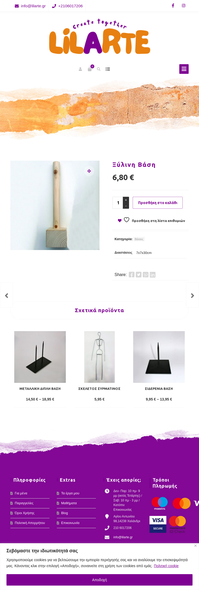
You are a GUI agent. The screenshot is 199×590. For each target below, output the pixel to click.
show (107, 69)
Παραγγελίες (24, 503)
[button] (89, 171)
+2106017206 (70, 6)
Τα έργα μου (70, 493)
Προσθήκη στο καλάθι (157, 203)
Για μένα (21, 493)
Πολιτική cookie (166, 566)
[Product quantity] (118, 203)
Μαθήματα (69, 503)
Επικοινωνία (70, 523)
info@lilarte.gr (33, 6)
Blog (64, 513)
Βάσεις (139, 239)
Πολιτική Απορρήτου (30, 523)
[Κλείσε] (195, 546)
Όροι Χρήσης (24, 513)
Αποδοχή (99, 580)
